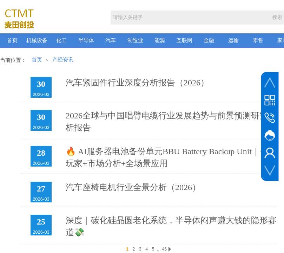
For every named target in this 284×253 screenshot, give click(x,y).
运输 (233, 40)
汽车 (110, 40)
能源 (159, 40)
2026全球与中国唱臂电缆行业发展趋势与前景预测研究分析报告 (171, 121)
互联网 (184, 40)
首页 (12, 40)
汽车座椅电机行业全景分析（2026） (133, 187)
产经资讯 (62, 60)
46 (164, 249)
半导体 (86, 40)
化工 (61, 40)
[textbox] (190, 18)
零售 (258, 40)
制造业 (135, 40)
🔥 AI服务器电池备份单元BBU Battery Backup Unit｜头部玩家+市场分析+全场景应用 (171, 157)
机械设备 (36, 40)
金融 (209, 40)
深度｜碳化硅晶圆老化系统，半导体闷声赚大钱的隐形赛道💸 (171, 226)
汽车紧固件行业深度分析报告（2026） (137, 82)
